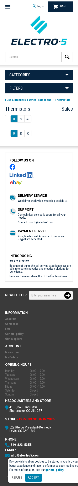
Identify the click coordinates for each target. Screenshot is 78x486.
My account (12, 352)
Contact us (12, 324)
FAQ (7, 329)
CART (60, 6)
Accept (33, 478)
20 (21, 119)
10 (14, 119)
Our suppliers (13, 338)
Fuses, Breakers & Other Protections (28, 100)
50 (27, 119)
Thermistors (63, 100)
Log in (38, 6)
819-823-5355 (21, 445)
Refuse (17, 478)
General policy (14, 333)
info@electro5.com (42, 222)
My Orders (11, 357)
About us (10, 319)
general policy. (54, 469)
